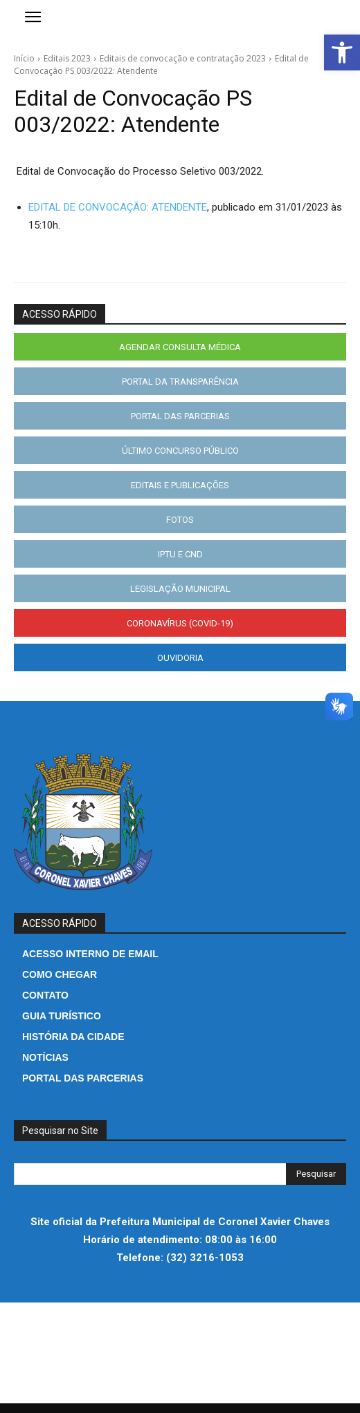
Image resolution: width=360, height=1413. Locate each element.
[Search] (316, 1174)
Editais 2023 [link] (67, 58)
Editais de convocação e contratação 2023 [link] (183, 58)
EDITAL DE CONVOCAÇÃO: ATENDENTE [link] (117, 207)
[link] (342, 52)
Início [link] (24, 58)
